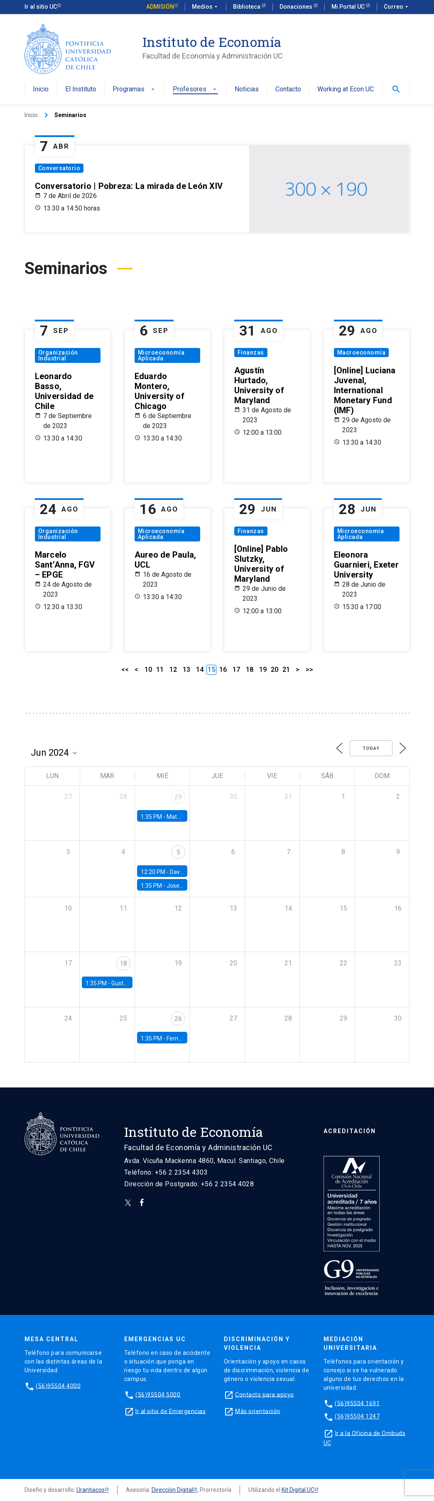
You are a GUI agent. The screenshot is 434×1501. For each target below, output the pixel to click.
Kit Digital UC (298, 1489)
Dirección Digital (172, 1489)
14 (200, 669)
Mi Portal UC (348, 6)
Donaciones (297, 6)
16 (223, 669)
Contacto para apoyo (264, 1394)
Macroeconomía (361, 352)
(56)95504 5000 (157, 1394)
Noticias (247, 89)
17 (236, 669)
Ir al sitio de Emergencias (170, 1411)
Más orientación (257, 1411)
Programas (134, 89)
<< (125, 669)
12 (173, 669)
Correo (397, 7)
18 (249, 669)
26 (178, 1019)
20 (274, 669)
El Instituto (80, 89)
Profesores (195, 89)
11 (160, 669)
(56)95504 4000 (58, 1385)
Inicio (41, 89)
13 (186, 669)
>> (309, 669)
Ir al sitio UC (41, 6)
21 (286, 669)
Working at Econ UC (345, 89)
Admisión (160, 6)
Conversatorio (59, 168)
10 (148, 669)
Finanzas (251, 352)
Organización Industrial (58, 355)
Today (371, 748)
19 (263, 669)
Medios (205, 7)
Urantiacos (90, 1489)
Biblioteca (247, 6)
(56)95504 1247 (357, 1416)
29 (178, 797)
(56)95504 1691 (357, 1403)
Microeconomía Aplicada (161, 355)
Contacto (288, 89)
